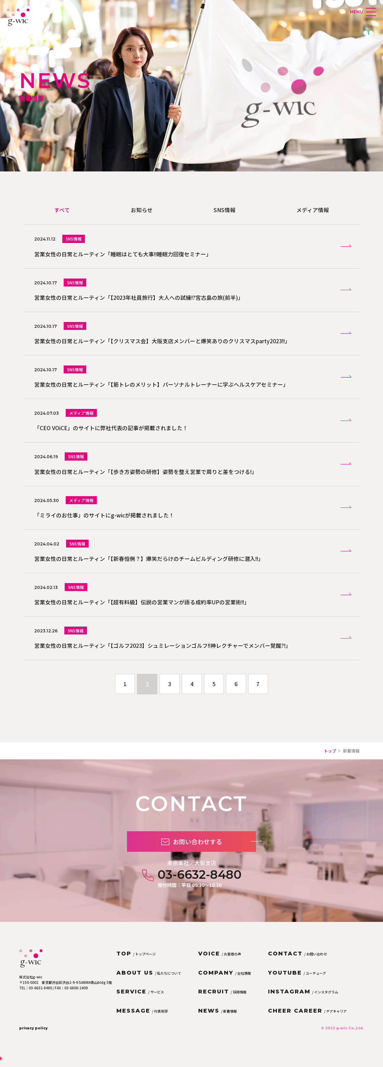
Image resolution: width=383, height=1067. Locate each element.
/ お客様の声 (219, 962)
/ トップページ (136, 962)
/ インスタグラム (303, 1000)
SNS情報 (224, 210)
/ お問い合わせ (297, 962)
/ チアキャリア (307, 1020)
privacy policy (33, 1036)
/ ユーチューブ (297, 982)
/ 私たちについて (148, 982)
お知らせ (142, 210)
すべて (62, 210)
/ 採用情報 (222, 1000)
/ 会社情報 (224, 982)
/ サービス (140, 1000)
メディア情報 (312, 210)
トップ (330, 759)
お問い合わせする (204, 858)
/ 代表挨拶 (142, 1020)
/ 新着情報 (217, 1020)
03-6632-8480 (199, 892)
